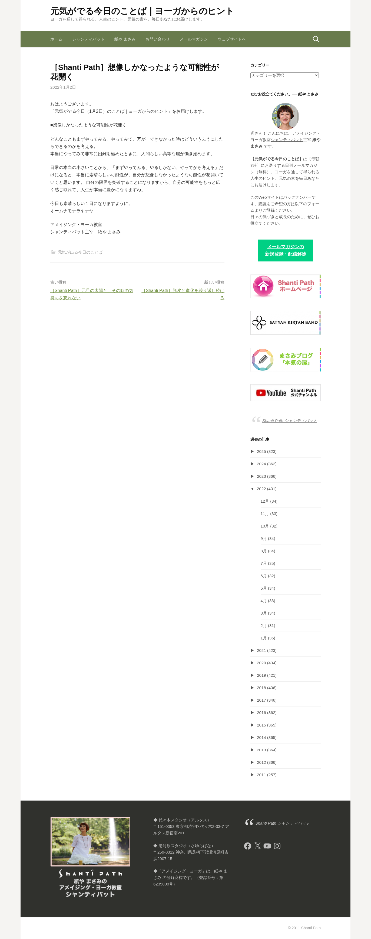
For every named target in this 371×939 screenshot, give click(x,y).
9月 (264, 538)
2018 (261, 687)
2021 (261, 650)
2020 (261, 663)
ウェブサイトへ (232, 39)
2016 (261, 712)
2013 (261, 750)
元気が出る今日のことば (80, 252)
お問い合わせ (157, 39)
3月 (264, 613)
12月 (265, 501)
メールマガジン (194, 39)
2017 (261, 700)
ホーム (56, 39)
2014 (261, 737)
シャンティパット (88, 39)
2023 (261, 476)
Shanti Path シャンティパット (289, 420)
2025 (261, 451)
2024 (261, 464)
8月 (264, 551)
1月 (264, 638)
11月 (265, 513)
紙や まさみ (125, 39)
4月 (264, 600)
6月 (264, 575)
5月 (264, 588)
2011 (261, 774)
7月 (264, 563)
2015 (261, 725)
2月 (264, 625)
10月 (265, 526)
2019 (261, 675)
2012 (261, 762)
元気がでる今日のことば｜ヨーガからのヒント (142, 11)
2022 (261, 488)
